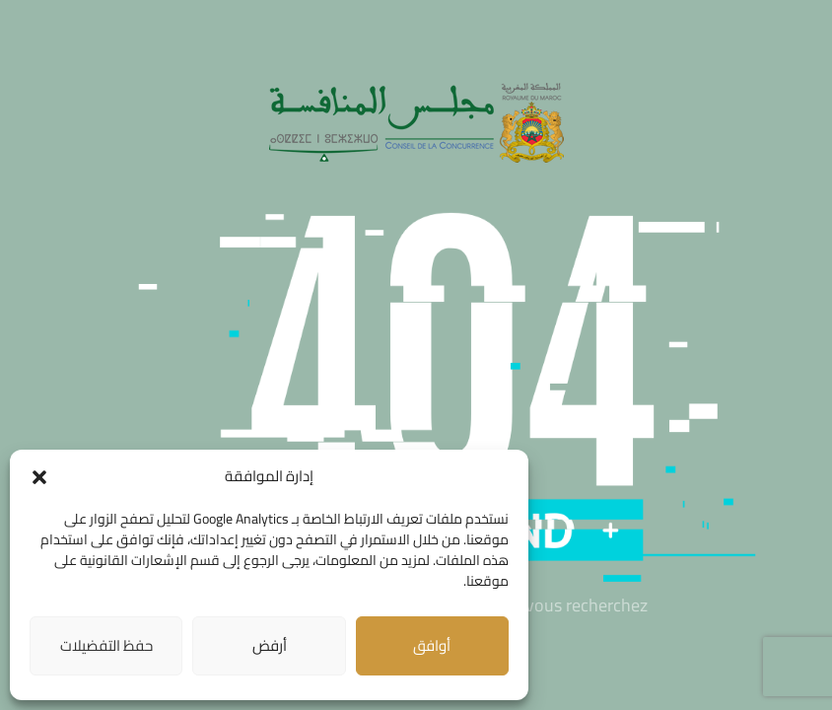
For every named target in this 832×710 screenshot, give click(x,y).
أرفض (269, 645)
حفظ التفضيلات (106, 645)
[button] (39, 477)
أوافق (432, 645)
